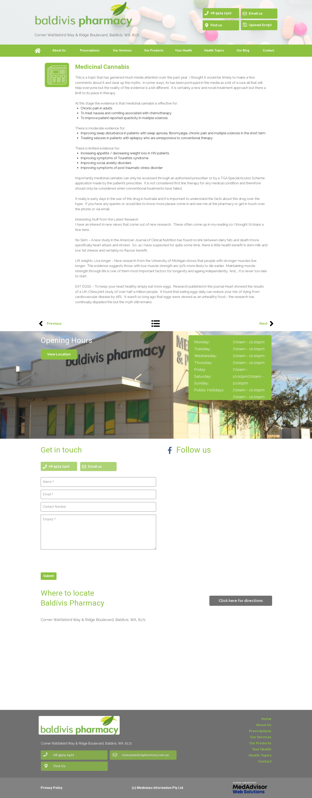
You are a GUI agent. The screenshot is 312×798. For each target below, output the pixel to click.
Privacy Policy (51, 788)
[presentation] (71, 560)
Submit (48, 575)
